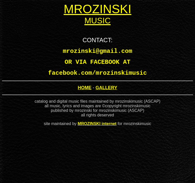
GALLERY (106, 87)
